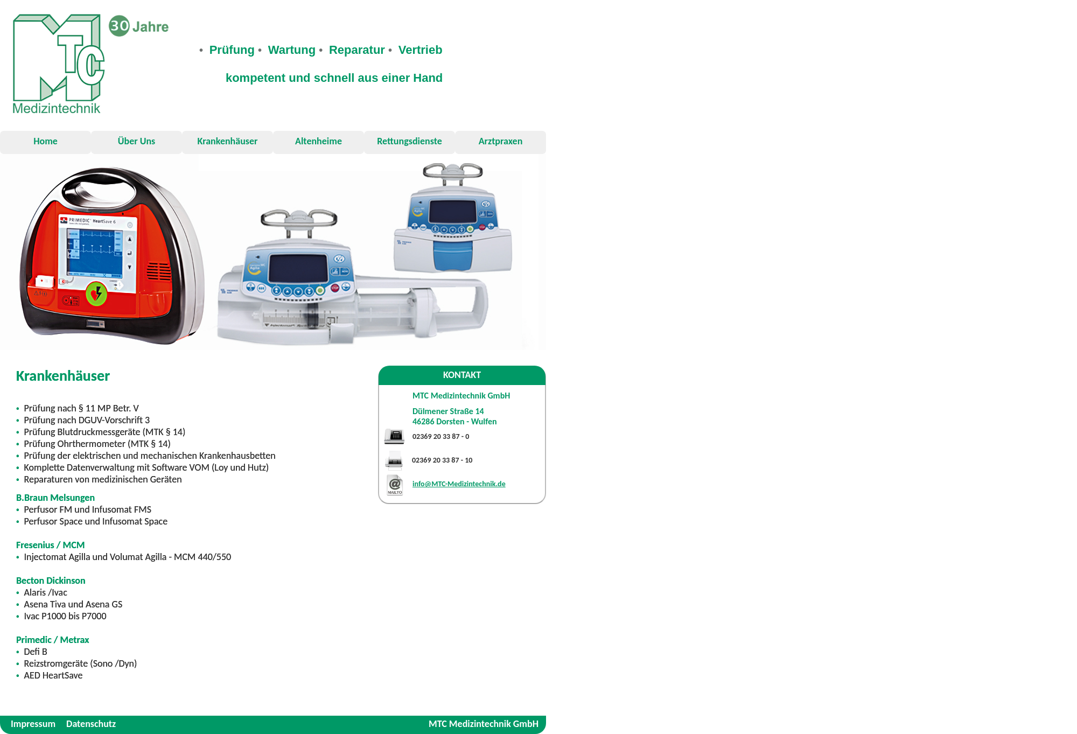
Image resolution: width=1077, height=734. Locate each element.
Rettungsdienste (409, 141)
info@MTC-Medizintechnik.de (459, 483)
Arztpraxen (501, 141)
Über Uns (137, 141)
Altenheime (318, 141)
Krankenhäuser (228, 141)
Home (45, 141)
